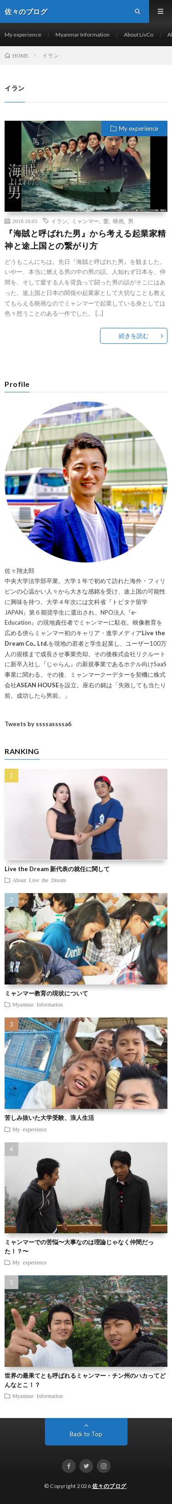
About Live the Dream (39, 880)
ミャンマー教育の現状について (46, 993)
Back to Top (86, 1434)
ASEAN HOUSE (38, 685)
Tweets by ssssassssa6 (38, 724)
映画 (118, 221)
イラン (59, 221)
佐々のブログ (109, 1486)
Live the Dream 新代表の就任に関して (57, 868)
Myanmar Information (82, 34)
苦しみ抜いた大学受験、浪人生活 (49, 1117)
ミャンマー (85, 221)
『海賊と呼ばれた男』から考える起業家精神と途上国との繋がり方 (85, 239)
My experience (23, 34)
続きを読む (134, 335)
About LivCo (138, 34)
